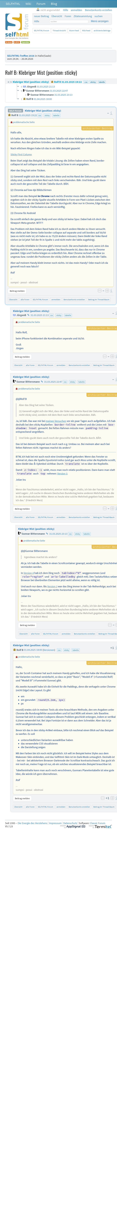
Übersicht (56, 16)
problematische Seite (24, 122)
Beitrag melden (17, 290)
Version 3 (62, 473)
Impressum (55, 823)
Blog (54, 4)
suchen (99, 16)
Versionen (48, 650)
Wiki (28, 4)
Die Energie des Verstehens (32, 823)
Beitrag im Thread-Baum (98, 299)
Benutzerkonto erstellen (74, 299)
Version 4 (29, 573)
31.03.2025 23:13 (58, 533)
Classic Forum (97, 823)
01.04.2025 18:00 (33, 650)
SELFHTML (13, 4)
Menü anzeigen (100, 21)
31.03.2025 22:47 (53, 381)
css (39, 115)
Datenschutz (70, 823)
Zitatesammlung (83, 16)
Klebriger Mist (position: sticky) (43, 110)
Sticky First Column (21, 154)
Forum (41, 4)
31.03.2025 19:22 (28, 115)
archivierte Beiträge (102, 30)
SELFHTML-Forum (41, 30)
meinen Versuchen (56, 421)
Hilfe (36, 21)
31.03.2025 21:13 (40, 315)
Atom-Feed (74, 30)
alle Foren (25, 299)
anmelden (55, 299)
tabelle (56, 115)
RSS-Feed (86, 30)
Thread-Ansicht (59, 30)
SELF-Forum (15, 110)
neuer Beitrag (41, 16)
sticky (47, 115)
